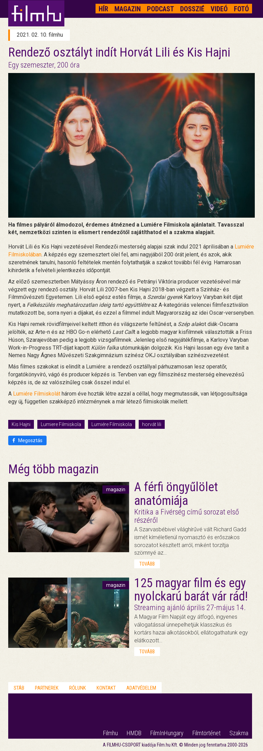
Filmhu (110, 733)
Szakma (238, 733)
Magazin (127, 9)
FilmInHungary (167, 733)
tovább (147, 564)
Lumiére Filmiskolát (36, 393)
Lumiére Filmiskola (111, 424)
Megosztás (27, 440)
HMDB (134, 733)
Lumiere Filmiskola (61, 424)
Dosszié (192, 9)
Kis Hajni (21, 424)
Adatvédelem (141, 688)
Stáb (19, 688)
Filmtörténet (206, 733)
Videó (219, 9)
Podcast (160, 9)
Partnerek (47, 688)
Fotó (241, 9)
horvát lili (151, 424)
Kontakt (106, 688)
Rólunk (77, 688)
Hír (103, 9)
